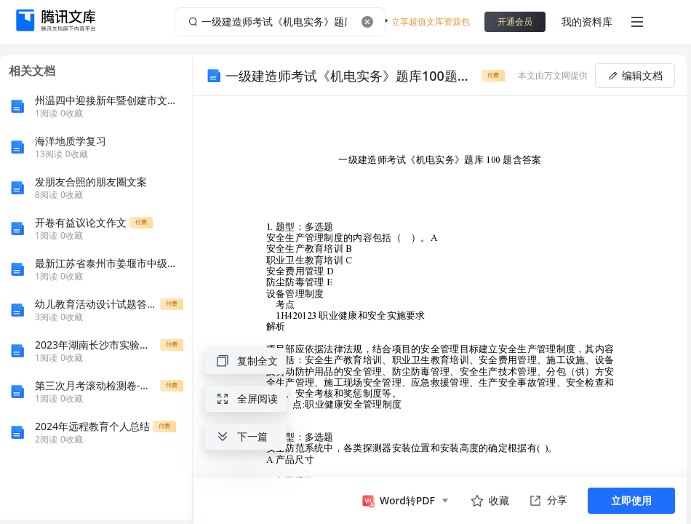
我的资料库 (587, 21)
